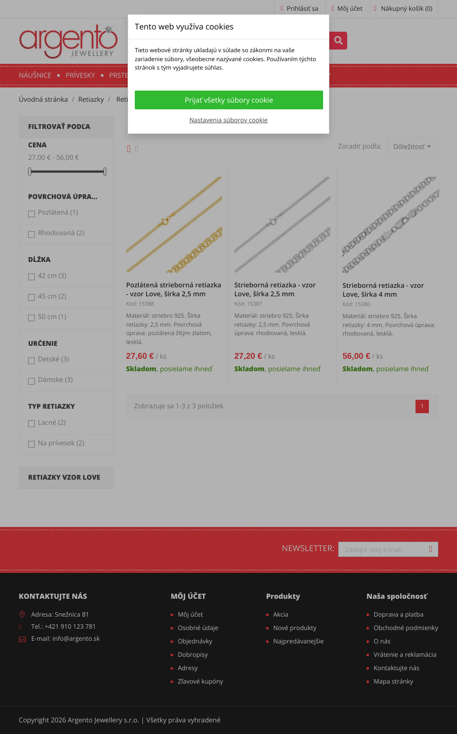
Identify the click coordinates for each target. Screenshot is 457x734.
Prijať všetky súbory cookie (229, 100)
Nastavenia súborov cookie (228, 120)
